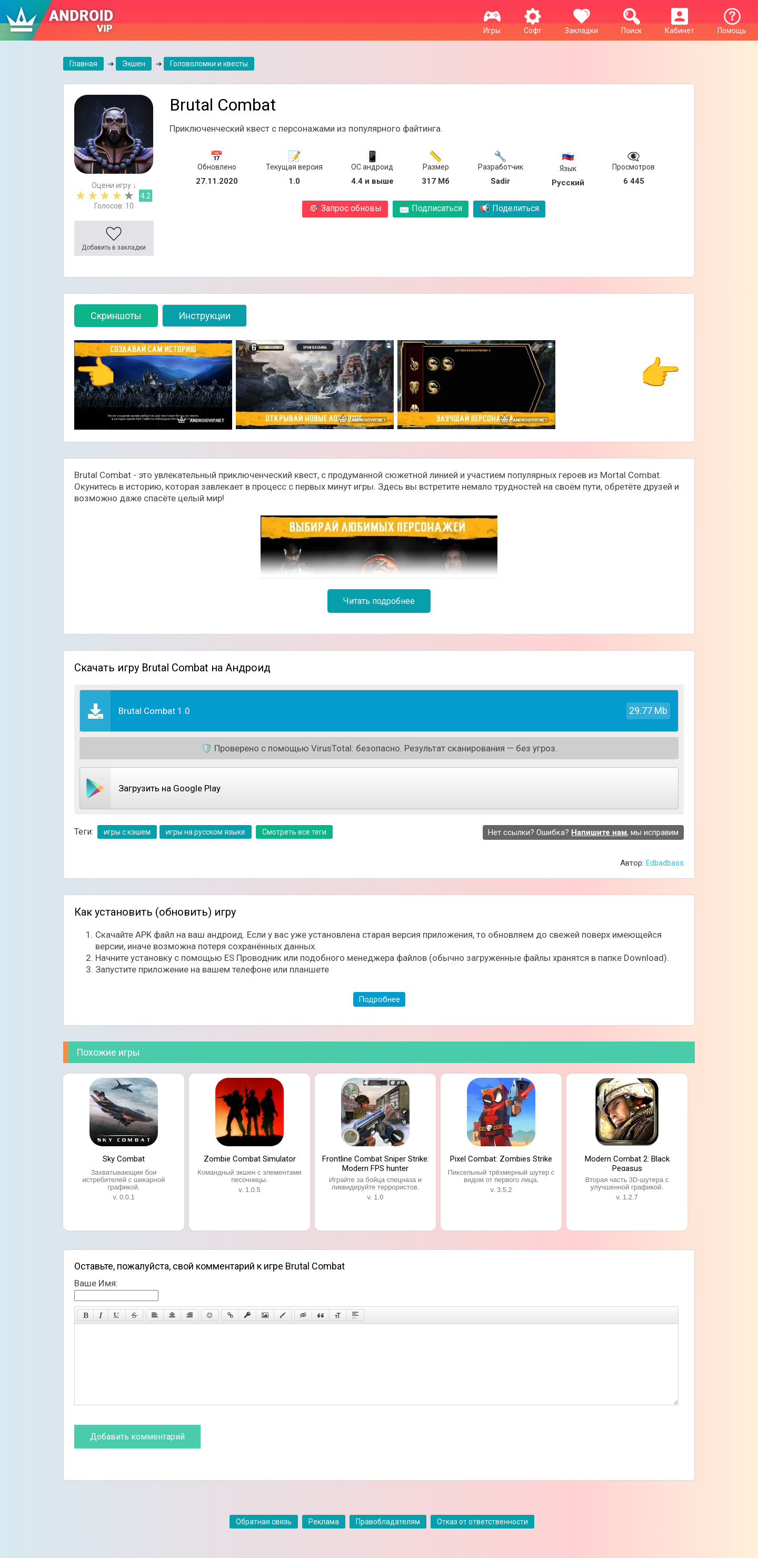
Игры (492, 26)
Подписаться (430, 208)
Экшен (133, 63)
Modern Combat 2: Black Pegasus (627, 1162)
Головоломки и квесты (209, 63)
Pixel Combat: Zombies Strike (501, 1159)
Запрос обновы (345, 208)
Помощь (731, 26)
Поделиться (509, 208)
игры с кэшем (127, 832)
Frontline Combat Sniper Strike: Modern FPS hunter (375, 1162)
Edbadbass (665, 863)
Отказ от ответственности (482, 1537)
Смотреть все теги (294, 832)
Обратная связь (264, 1537)
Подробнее (379, 999)
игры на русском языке (205, 832)
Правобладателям (388, 1537)
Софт (533, 26)
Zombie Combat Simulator (250, 1159)
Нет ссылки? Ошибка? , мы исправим (583, 832)
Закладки (581, 26)
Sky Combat (124, 1159)
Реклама (323, 1537)
